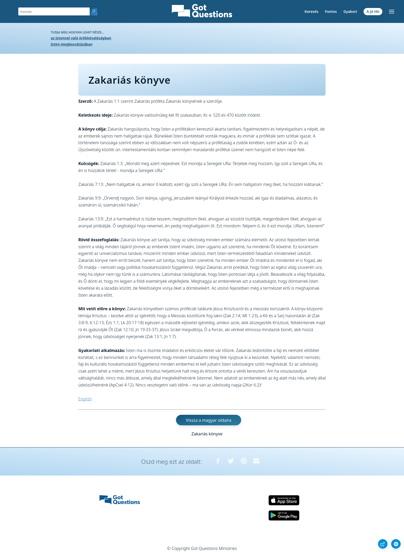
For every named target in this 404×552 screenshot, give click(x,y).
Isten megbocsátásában (71, 44)
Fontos (331, 11)
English (85, 399)
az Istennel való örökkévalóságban (81, 38)
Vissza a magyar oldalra (208, 420)
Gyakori (350, 11)
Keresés (311, 11)
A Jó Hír (373, 11)
